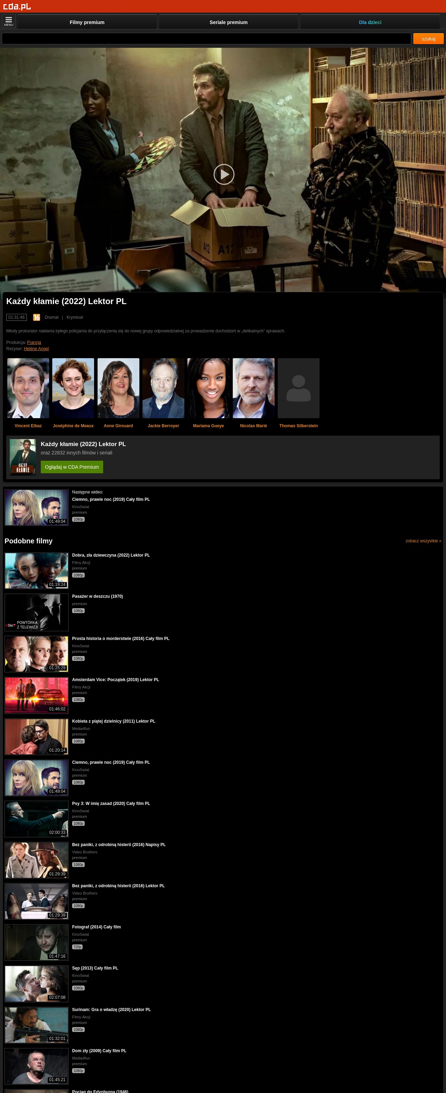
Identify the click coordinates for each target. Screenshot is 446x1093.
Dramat (51, 317)
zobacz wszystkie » (423, 540)
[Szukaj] (206, 38)
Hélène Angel (36, 348)
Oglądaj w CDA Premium (72, 467)
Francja (34, 342)
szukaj (429, 39)
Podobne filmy (29, 541)
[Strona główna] (17, 6)
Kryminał (75, 317)
